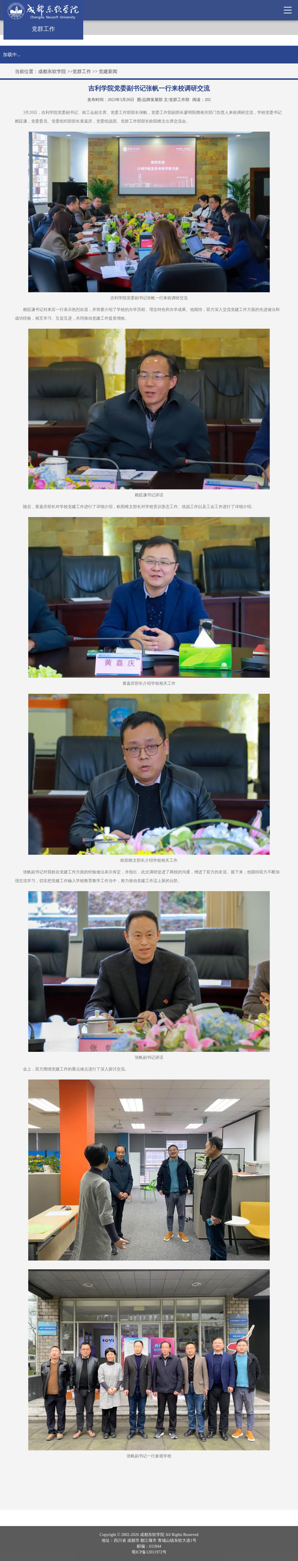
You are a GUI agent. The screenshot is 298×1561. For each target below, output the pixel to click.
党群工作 (81, 71)
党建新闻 (108, 71)
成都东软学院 (52, 71)
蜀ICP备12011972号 (149, 1552)
